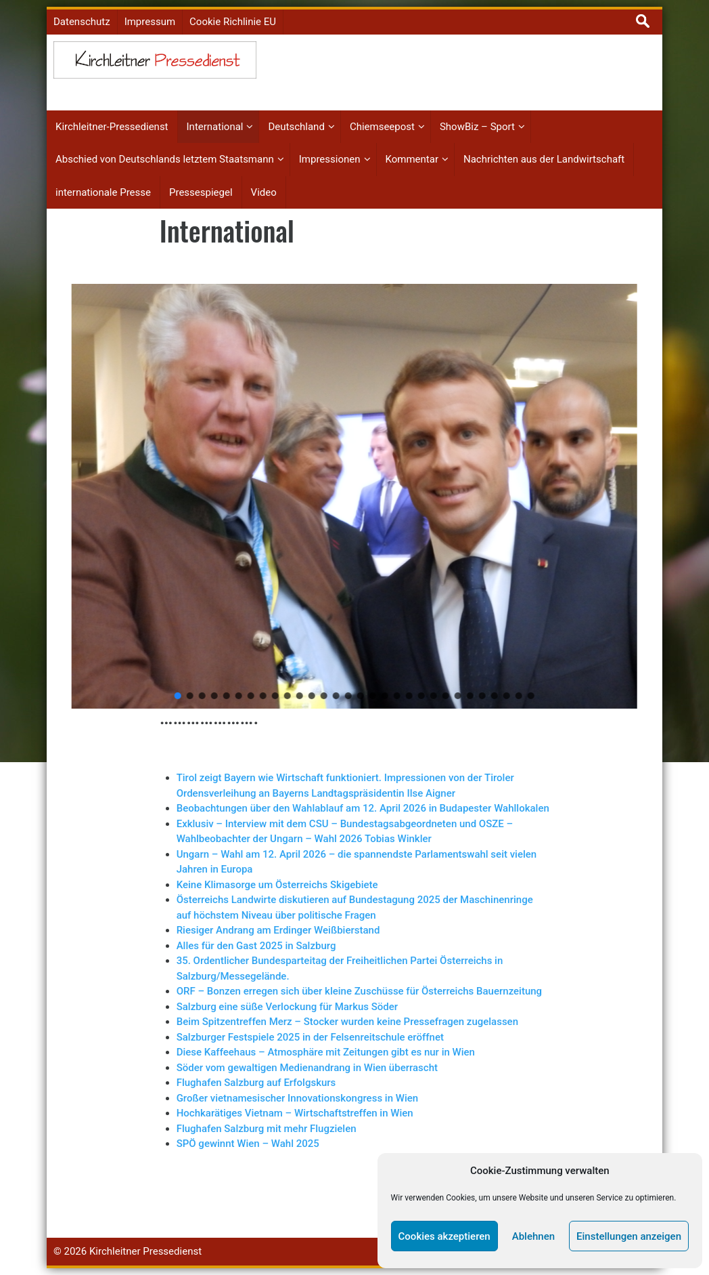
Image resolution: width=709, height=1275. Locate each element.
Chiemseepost (382, 127)
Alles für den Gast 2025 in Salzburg (256, 946)
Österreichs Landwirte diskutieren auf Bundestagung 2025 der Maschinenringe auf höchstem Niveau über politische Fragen (355, 907)
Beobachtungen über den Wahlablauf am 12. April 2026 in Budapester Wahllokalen (363, 808)
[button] (57, 496)
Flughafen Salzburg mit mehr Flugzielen (267, 1129)
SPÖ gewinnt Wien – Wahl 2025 (248, 1143)
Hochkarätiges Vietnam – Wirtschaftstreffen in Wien (295, 1113)
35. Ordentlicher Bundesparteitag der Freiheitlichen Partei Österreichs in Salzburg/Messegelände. (340, 968)
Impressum (149, 22)
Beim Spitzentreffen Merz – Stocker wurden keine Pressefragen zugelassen (347, 1022)
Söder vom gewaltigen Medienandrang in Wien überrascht (307, 1068)
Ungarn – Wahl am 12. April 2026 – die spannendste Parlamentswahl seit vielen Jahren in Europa (357, 862)
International (215, 127)
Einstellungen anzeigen (628, 1236)
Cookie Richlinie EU (232, 22)
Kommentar (412, 159)
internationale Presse (103, 192)
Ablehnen (533, 1236)
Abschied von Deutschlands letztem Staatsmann (164, 159)
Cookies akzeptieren (444, 1236)
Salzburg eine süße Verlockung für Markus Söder (287, 1007)
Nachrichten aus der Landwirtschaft (543, 159)
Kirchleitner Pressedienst (145, 1251)
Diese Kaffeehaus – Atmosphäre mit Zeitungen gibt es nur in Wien (326, 1052)
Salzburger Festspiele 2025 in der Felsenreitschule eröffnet (310, 1037)
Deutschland (296, 127)
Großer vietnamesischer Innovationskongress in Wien (297, 1098)
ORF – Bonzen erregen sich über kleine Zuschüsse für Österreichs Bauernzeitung (359, 991)
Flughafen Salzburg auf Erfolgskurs (256, 1083)
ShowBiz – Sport (477, 127)
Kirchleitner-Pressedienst (111, 127)
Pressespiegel (201, 192)
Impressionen (330, 159)
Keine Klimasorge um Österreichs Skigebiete (277, 885)
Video (264, 192)
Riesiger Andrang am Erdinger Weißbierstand (278, 930)
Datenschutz (81, 22)
